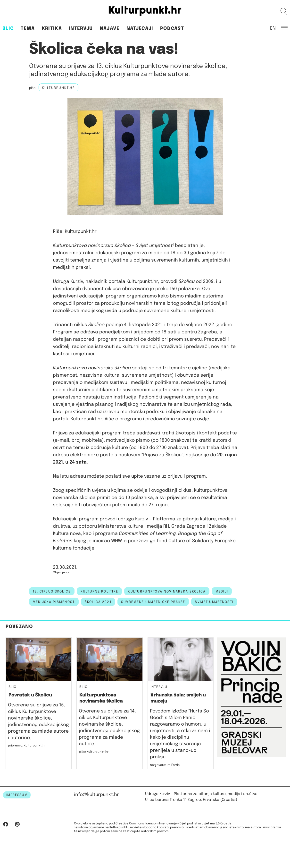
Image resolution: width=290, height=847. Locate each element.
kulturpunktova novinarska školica (167, 591)
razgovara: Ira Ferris (165, 765)
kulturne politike (99, 591)
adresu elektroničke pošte (83, 455)
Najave (110, 28)
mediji (221, 591)
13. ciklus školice (52, 591)
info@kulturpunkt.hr (96, 794)
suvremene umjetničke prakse (153, 602)
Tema (28, 28)
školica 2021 (98, 602)
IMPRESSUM (17, 795)
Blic (8, 28)
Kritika (52, 28)
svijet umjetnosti (214, 602)
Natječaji (139, 28)
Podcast (172, 28)
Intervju (81, 28)
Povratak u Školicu (30, 695)
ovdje (203, 419)
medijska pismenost (54, 602)
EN (273, 28)
